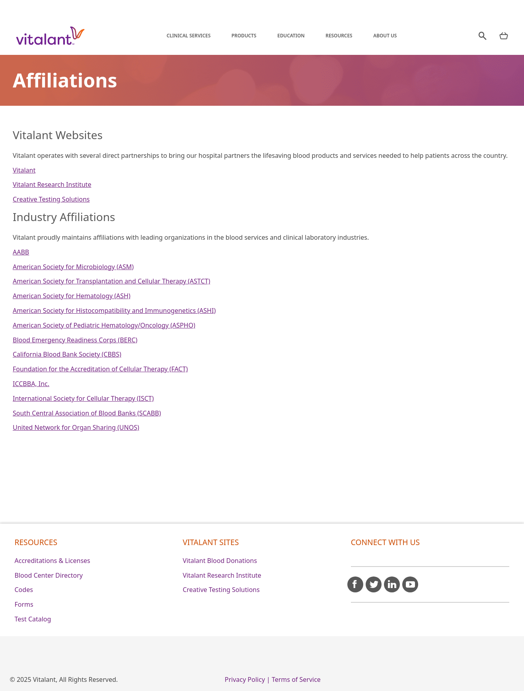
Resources (338, 35)
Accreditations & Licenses (52, 560)
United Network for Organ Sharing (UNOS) (76, 427)
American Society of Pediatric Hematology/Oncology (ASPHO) (104, 325)
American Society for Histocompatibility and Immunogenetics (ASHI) (114, 310)
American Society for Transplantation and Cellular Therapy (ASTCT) (111, 281)
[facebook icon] (355, 581)
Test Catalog (33, 619)
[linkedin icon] (392, 581)
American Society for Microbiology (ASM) (73, 266)
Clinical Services (189, 35)
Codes (24, 589)
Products (244, 35)
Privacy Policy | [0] (247, 679)
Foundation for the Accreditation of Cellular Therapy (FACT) (100, 369)
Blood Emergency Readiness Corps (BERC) (75, 340)
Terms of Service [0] (296, 679)
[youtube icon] (410, 581)
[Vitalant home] (51, 36)
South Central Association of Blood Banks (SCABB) (87, 413)
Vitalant (24, 170)
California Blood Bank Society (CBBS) (67, 354)
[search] (482, 36)
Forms (24, 604)
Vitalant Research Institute (52, 184)
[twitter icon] (374, 581)
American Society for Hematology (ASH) (72, 295)
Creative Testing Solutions (51, 199)
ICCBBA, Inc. (31, 383)
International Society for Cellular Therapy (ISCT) (83, 398)
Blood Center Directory (49, 575)
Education (291, 35)
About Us (385, 35)
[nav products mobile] (503, 36)
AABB (21, 252)
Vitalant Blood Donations (220, 560)
